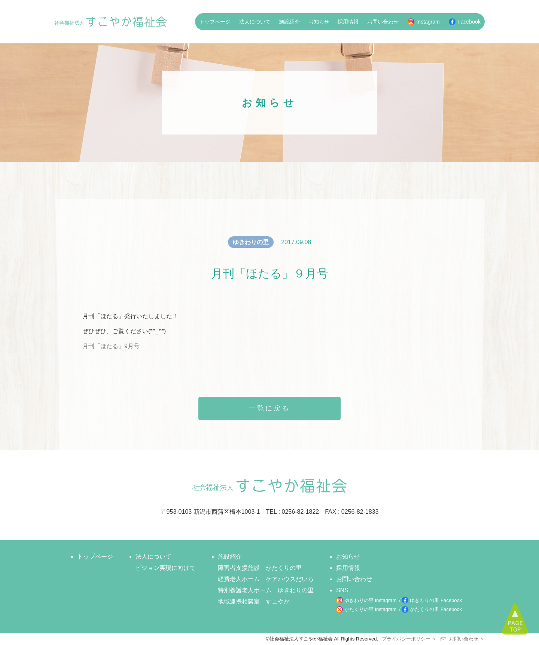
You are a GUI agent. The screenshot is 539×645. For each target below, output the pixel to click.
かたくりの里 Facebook (436, 609)
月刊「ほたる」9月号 (111, 346)
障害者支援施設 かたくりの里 (260, 568)
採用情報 (348, 22)
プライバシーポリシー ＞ (409, 639)
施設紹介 (289, 22)
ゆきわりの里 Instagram (370, 600)
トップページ (215, 22)
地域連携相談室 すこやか (254, 601)
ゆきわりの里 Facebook (436, 600)
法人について (255, 22)
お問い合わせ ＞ (463, 639)
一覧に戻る (269, 408)
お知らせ (318, 22)
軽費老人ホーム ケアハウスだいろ (266, 579)
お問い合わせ (383, 22)
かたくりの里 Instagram (370, 609)
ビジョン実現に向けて (165, 568)
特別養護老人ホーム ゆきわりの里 (266, 590)
